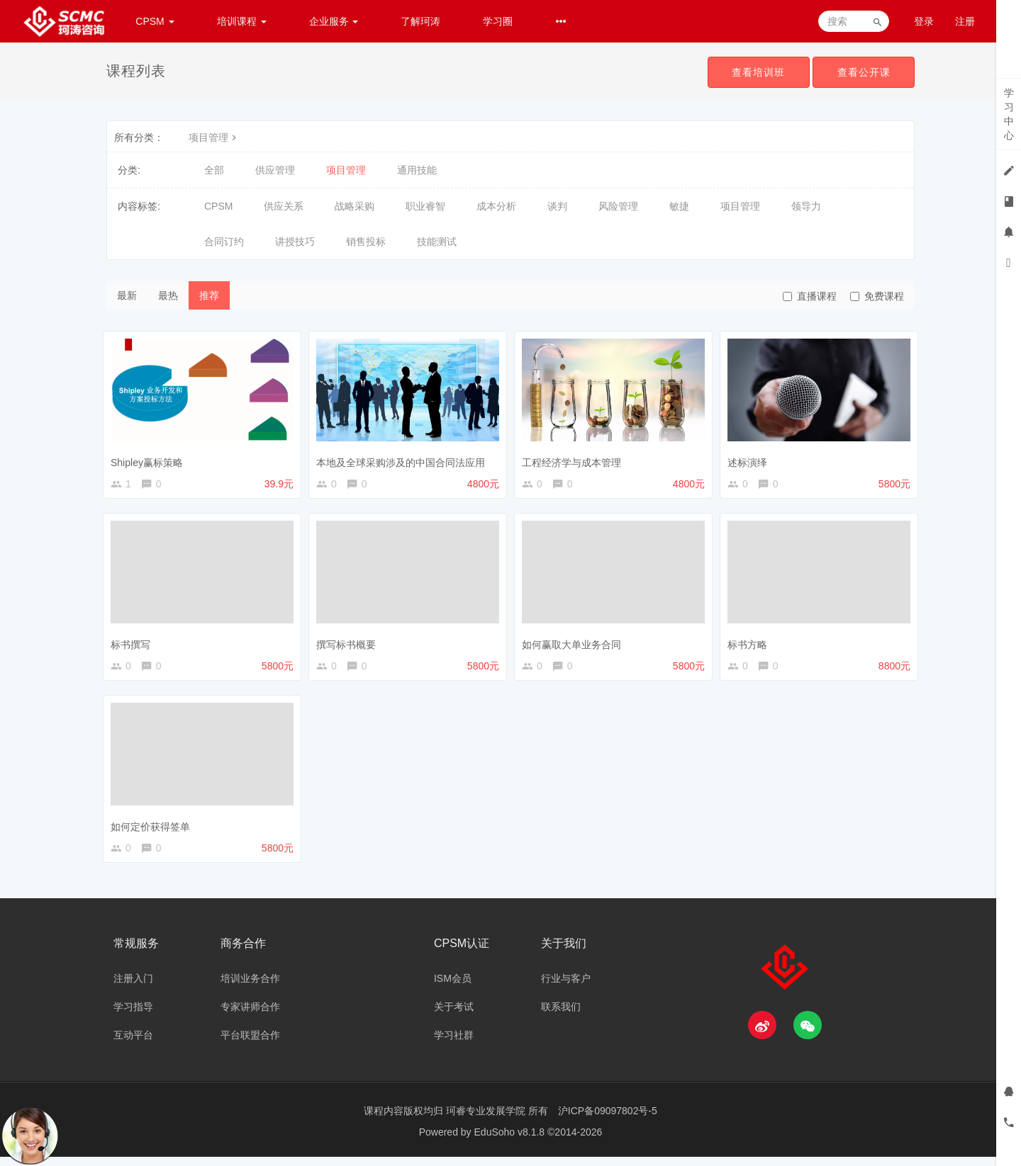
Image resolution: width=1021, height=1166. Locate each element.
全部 (214, 170)
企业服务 (334, 21)
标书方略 (751, 644)
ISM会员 (453, 987)
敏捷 (679, 206)
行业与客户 (566, 987)
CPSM (154, 21)
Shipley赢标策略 (150, 459)
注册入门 (133, 987)
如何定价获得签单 (154, 829)
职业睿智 (425, 206)
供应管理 (275, 170)
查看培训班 (754, 72)
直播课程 (810, 296)
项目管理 (214, 137)
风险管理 (618, 206)
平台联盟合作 (250, 1044)
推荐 (209, 295)
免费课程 (877, 296)
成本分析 (496, 206)
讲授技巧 (295, 241)
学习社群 (454, 1044)
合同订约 (224, 241)
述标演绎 (751, 459)
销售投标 (366, 241)
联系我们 (561, 1015)
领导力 (806, 206)
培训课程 (242, 21)
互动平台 (133, 1044)
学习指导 (133, 1015)
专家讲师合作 (250, 1015)
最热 (168, 295)
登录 (924, 21)
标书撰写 (134, 644)
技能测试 (437, 241)
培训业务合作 (250, 987)
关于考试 (454, 1015)
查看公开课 (862, 72)
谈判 (557, 206)
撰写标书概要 (349, 644)
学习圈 (498, 21)
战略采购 (354, 206)
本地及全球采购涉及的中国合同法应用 (404, 459)
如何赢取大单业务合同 (575, 644)
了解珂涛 (420, 21)
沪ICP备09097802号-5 (607, 1120)
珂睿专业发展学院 (487, 1120)
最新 (127, 295)
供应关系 (283, 206)
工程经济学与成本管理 (575, 459)
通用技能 (417, 170)
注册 (965, 21)
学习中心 (1009, 114)
